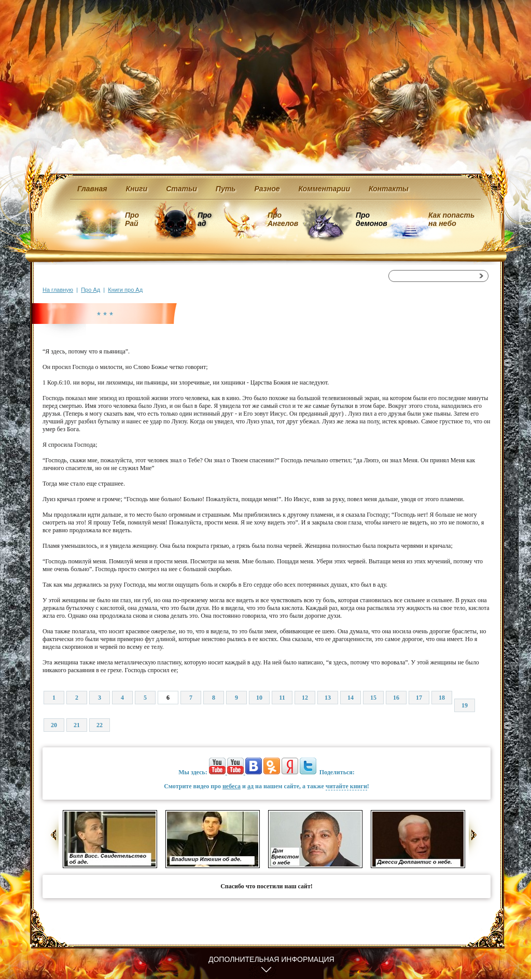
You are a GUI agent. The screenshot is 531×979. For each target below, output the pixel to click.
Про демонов (371, 219)
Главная (92, 189)
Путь (226, 189)
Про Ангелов (283, 219)
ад (250, 786)
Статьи (181, 189)
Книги (137, 189)
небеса (231, 786)
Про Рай (132, 219)
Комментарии (324, 189)
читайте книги (346, 786)
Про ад (204, 219)
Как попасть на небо (451, 219)
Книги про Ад (125, 290)
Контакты (389, 189)
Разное (267, 189)
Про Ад (90, 290)
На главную (58, 290)
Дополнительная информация (271, 959)
